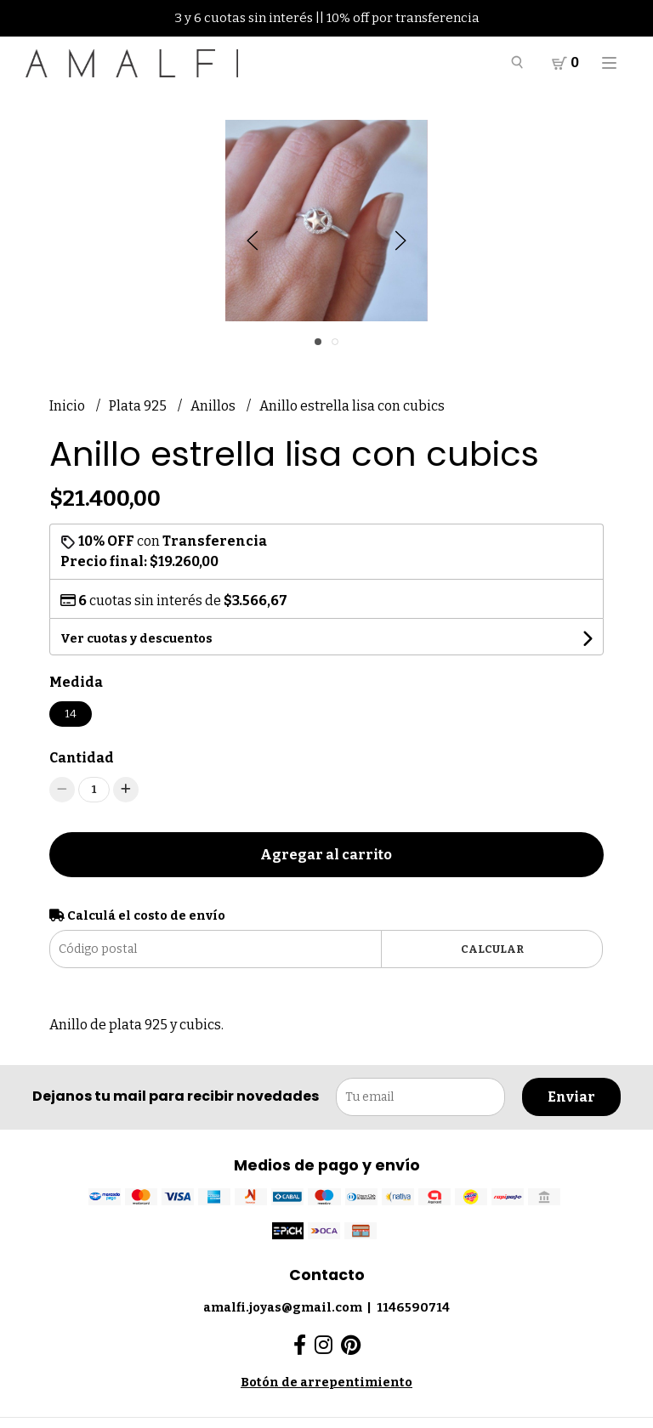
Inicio (68, 406)
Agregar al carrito (326, 855)
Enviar (571, 1097)
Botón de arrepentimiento (326, 1382)
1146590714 (413, 1307)
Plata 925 (139, 406)
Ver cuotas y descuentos (136, 639)
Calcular (492, 949)
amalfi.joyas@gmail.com (282, 1307)
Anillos (214, 406)
